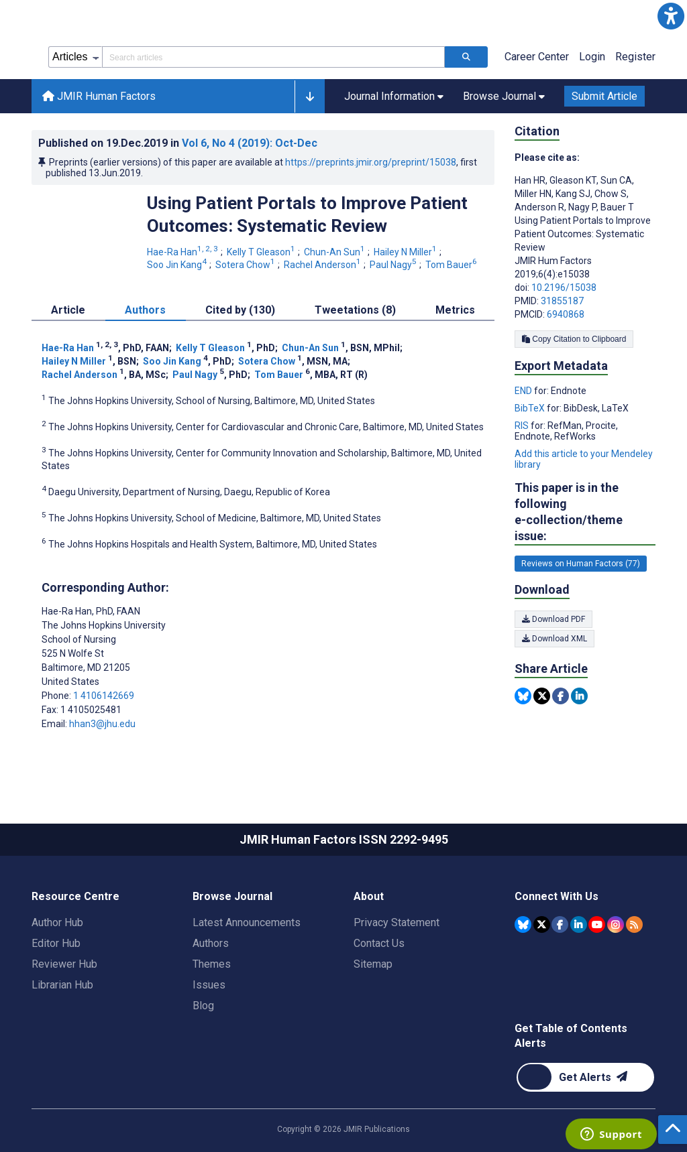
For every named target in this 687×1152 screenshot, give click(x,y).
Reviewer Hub (64, 964)
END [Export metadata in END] (524, 390)
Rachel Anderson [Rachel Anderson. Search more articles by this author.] (323, 264)
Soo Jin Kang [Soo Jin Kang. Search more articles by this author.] (178, 264)
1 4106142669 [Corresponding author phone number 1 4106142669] (103, 695)
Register (635, 56)
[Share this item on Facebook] (560, 696)
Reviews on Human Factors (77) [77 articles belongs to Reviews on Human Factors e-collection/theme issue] (580, 563)
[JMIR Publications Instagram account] (615, 924)
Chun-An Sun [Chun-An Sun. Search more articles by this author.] (335, 252)
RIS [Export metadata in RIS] (523, 425)
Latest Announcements (247, 922)
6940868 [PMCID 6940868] (565, 314)
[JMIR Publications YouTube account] (596, 924)
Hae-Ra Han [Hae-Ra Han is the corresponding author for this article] (91, 611)
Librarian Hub (62, 984)
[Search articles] (466, 57)
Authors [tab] (145, 310)
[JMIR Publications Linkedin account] (578, 924)
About (369, 896)
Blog (203, 1005)
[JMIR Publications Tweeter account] (541, 924)
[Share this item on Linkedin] (579, 696)
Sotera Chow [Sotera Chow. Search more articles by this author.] (246, 264)
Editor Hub (56, 943)
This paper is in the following (585, 512)
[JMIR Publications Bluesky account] (523, 924)
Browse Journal (232, 896)
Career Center (537, 56)
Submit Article (604, 96)
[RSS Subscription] (634, 924)
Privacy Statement (396, 922)
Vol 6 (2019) (249, 143)
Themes (212, 964)
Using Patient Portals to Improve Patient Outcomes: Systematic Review (307, 214)
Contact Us (379, 943)
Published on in (177, 143)
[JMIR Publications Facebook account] (559, 924)
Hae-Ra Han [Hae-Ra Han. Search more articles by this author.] (183, 252)
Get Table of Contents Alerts (571, 1035)
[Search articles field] (273, 57)
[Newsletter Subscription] (585, 1077)
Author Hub (57, 922)
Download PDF (553, 619)
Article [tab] (68, 310)
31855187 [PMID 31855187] (562, 301)
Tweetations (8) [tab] (355, 310)
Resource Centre (75, 896)
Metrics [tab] (455, 310)
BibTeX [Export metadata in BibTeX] (531, 408)
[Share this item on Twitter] (541, 696)
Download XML (554, 638)
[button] (671, 16)
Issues (209, 984)
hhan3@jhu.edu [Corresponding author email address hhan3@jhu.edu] (102, 723)
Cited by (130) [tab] (240, 310)
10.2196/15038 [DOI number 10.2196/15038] (563, 287)
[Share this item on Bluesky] (523, 696)
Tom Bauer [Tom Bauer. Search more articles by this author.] (452, 264)
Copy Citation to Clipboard (574, 339)
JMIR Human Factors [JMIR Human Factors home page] (99, 96)
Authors (211, 943)
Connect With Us (556, 896)
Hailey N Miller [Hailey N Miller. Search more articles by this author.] (406, 252)
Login (592, 56)
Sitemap (373, 964)
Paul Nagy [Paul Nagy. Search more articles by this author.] (394, 264)
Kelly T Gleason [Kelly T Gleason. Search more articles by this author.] (262, 252)
